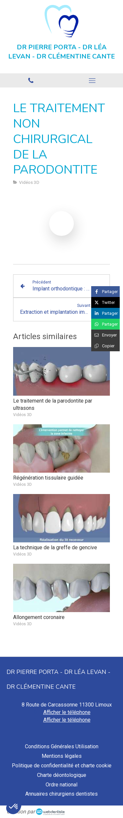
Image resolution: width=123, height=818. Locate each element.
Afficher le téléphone (67, 712)
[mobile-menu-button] (92, 80)
